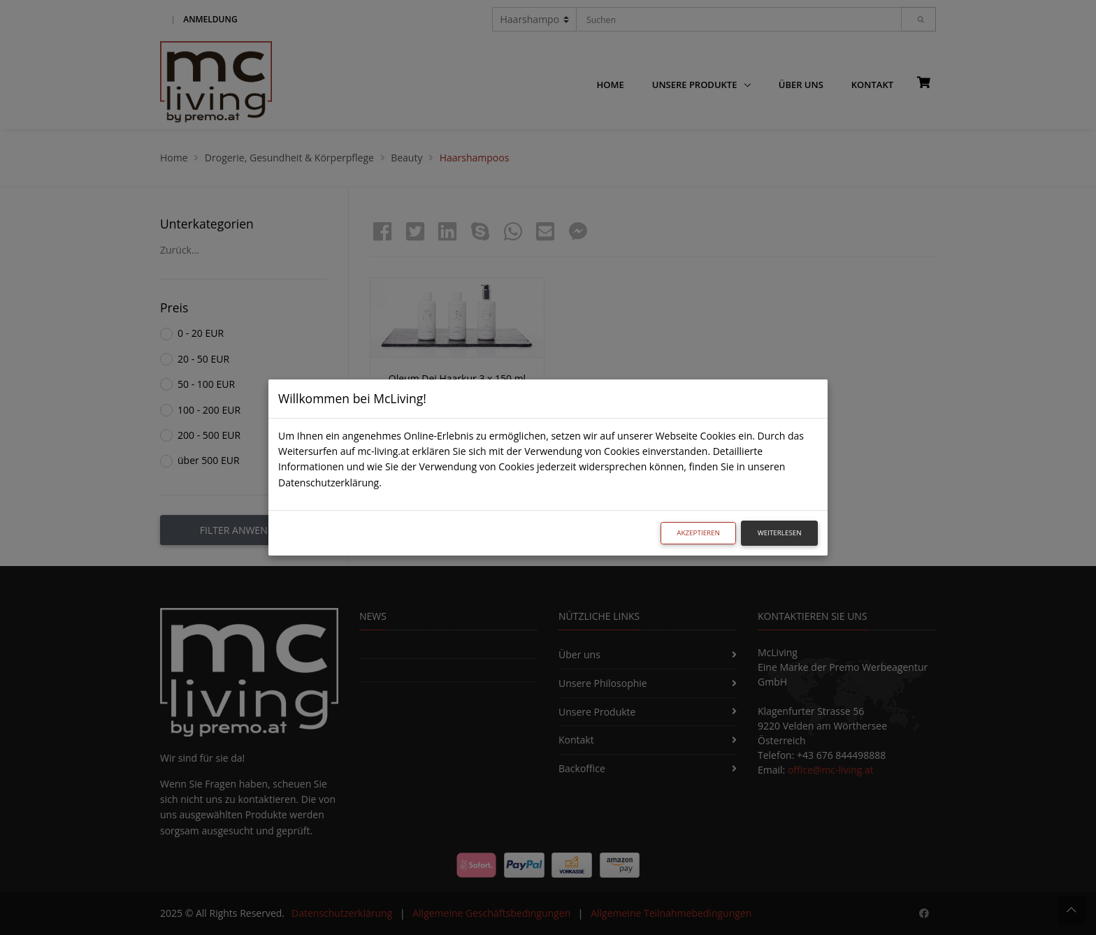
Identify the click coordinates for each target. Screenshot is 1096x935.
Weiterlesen (780, 532)
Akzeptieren (698, 532)
